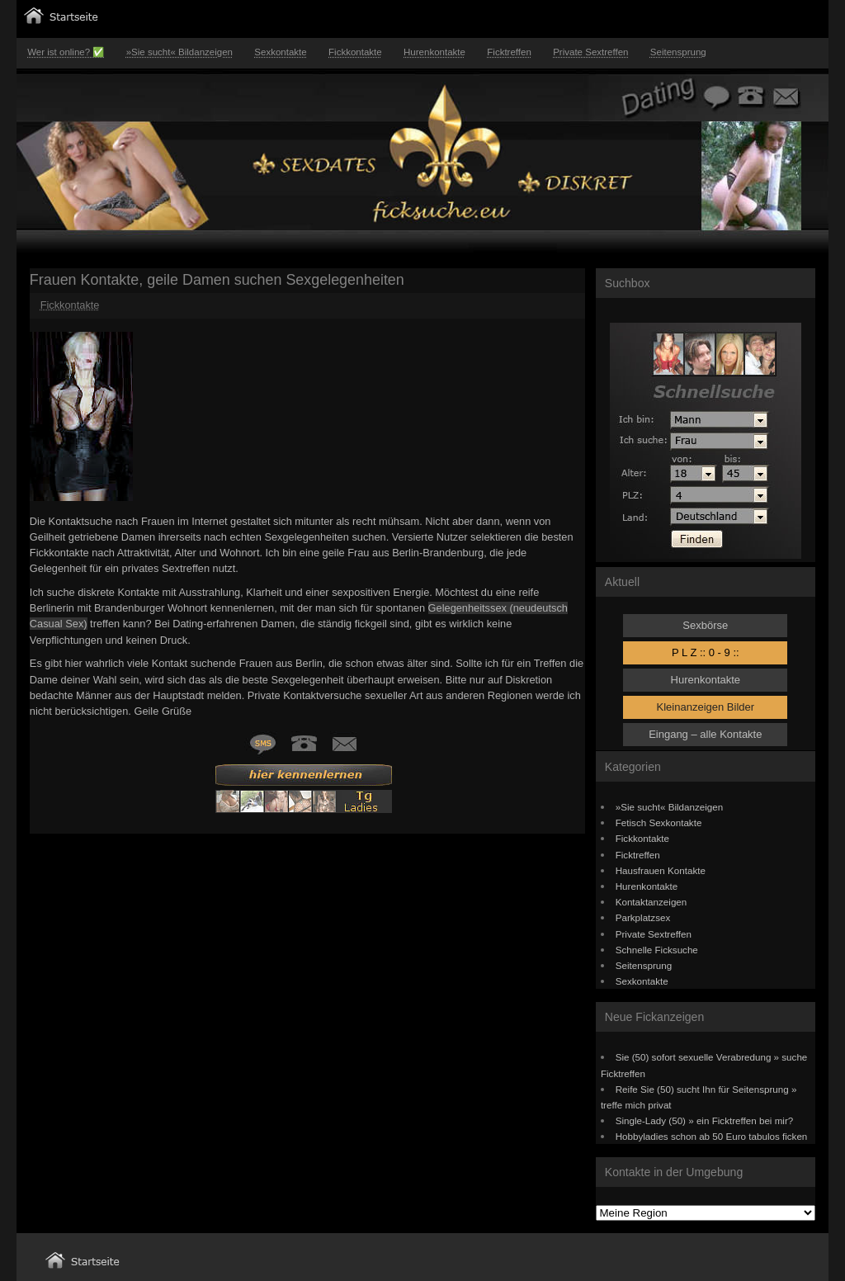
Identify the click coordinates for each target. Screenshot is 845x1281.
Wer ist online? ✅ (65, 52)
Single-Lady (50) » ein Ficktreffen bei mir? (705, 1120)
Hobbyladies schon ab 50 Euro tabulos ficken (712, 1136)
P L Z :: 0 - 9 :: (705, 652)
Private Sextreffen (590, 52)
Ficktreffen (509, 52)
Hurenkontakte (434, 52)
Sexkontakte (280, 52)
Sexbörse (705, 625)
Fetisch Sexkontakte (659, 822)
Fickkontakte (355, 52)
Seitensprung (678, 52)
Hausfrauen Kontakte (661, 870)
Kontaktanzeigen (651, 901)
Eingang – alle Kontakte (705, 734)
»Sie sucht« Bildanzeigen (179, 52)
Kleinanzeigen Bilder (706, 707)
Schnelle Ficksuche (657, 949)
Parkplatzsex (643, 917)
